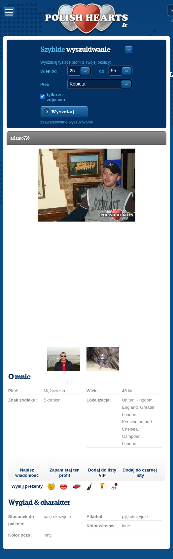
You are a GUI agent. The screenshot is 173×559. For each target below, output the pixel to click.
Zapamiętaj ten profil (65, 473)
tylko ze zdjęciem (56, 97)
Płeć (44, 84)
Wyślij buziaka (63, 486)
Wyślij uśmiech (51, 486)
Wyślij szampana (89, 486)
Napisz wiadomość (27, 473)
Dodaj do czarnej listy (139, 473)
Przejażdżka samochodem (76, 486)
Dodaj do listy (102, 473)
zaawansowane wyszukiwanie (66, 122)
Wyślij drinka (102, 486)
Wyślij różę (114, 486)
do (101, 71)
